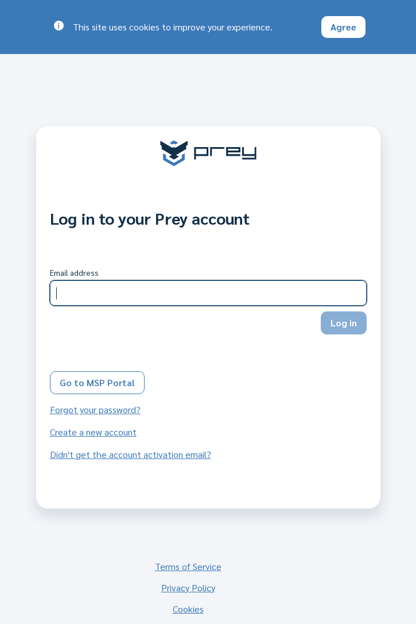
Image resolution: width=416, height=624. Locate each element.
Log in (344, 323)
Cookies (188, 609)
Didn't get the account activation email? (130, 454)
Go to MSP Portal (97, 382)
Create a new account (93, 432)
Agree (343, 27)
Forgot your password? (95, 409)
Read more (296, 27)
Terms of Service (188, 566)
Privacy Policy (188, 587)
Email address (74, 272)
